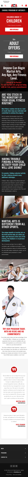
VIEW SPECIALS (14, 29)
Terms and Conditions (17, 474)
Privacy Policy (9, 474)
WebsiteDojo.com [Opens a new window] (17, 472)
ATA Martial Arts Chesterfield (6, 2)
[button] (14, 5)
